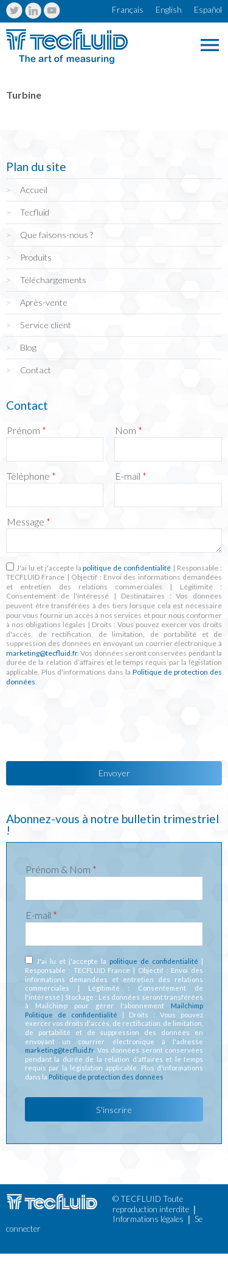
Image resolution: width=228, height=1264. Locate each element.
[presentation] (98, 720)
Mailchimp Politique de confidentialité (114, 1010)
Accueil (33, 189)
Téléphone (31, 476)
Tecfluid (34, 212)
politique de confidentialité (127, 567)
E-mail (131, 476)
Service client (45, 325)
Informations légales (148, 1219)
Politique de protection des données (106, 1077)
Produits (36, 257)
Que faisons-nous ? (56, 235)
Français (127, 10)
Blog (28, 347)
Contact (35, 370)
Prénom (26, 430)
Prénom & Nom (61, 869)
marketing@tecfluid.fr (41, 653)
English (169, 10)
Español (208, 10)
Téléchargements (53, 280)
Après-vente (43, 302)
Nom (128, 430)
